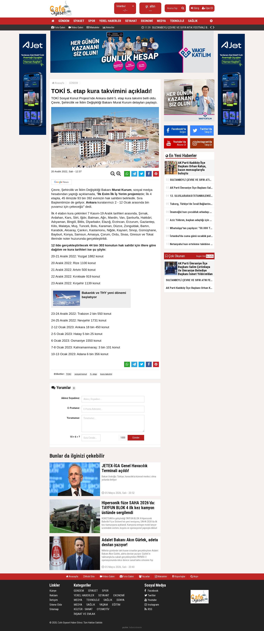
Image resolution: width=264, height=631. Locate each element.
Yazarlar (144, 576)
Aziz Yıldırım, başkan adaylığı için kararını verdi (190, 220)
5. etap (93, 374)
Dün (204, 256)
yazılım (125, 627)
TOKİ (68, 374)
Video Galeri (76, 27)
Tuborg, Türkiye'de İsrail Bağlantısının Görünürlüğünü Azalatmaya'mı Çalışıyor (190, 204)
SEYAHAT (131, 21)
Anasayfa (58, 82)
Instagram (151, 604)
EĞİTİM (116, 604)
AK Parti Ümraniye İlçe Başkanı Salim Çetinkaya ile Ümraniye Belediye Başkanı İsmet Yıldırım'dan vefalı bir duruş (190, 188)
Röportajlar (178, 576)
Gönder (135, 437)
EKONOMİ (147, 21)
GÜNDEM (63, 21)
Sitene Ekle (56, 604)
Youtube (150, 600)
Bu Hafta (209, 256)
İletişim (54, 600)
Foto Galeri (58, 27)
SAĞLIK (192, 21)
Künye (53, 590)
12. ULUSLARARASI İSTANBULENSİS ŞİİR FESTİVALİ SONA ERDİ (190, 196)
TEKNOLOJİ (177, 21)
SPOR (91, 21)
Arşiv (194, 576)
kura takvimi (106, 374)
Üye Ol (207, 8)
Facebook (151, 590)
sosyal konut (81, 374)
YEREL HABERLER (110, 21)
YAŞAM (103, 604)
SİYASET (78, 21)
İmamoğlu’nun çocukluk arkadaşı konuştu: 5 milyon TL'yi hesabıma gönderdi (190, 212)
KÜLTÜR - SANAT (83, 609)
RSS (148, 609)
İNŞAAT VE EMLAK (84, 614)
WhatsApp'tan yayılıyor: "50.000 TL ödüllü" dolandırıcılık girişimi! (190, 228)
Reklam (54, 595)
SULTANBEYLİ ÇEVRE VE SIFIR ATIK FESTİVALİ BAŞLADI (190, 180)
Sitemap (54, 609)
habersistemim (135, 627)
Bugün (199, 256)
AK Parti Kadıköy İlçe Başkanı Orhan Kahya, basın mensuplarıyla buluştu (186, 27)
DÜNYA (120, 600)
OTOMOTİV (103, 609)
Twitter (150, 595)
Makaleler (93, 27)
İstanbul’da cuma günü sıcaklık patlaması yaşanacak (190, 236)
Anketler (108, 27)
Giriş (195, 8)
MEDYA (161, 21)
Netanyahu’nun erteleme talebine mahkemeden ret (190, 244)
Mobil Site (89, 576)
